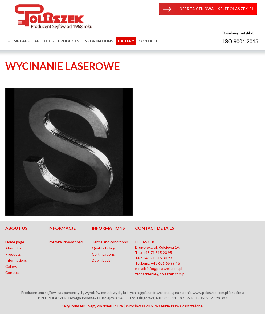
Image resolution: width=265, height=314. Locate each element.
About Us (44, 41)
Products (68, 41)
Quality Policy (103, 248)
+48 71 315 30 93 (157, 258)
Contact (148, 41)
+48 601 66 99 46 (165, 263)
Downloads (101, 260)
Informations (98, 41)
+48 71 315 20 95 (157, 252)
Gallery (126, 41)
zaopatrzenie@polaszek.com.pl (160, 274)
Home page (18, 41)
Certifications (103, 254)
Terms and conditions (110, 242)
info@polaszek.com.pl (164, 268)
